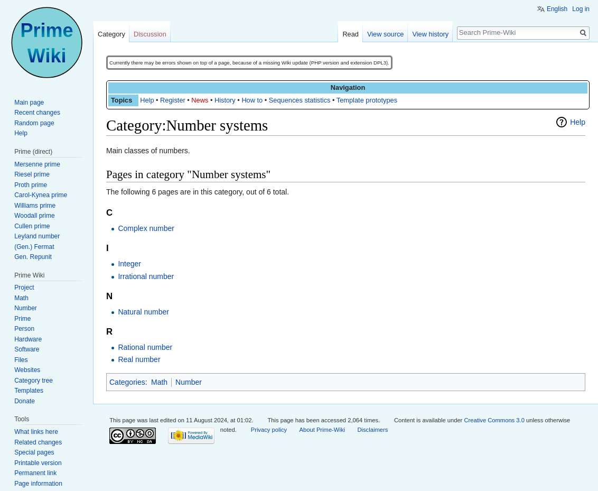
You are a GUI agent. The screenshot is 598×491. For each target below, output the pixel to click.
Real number (139, 359)
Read (350, 34)
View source (385, 34)
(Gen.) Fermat (34, 247)
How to (252, 100)
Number (188, 382)
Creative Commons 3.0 (494, 420)
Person (24, 328)
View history (430, 34)
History (225, 100)
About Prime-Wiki (322, 430)
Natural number (143, 312)
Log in (581, 9)
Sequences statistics (300, 100)
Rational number (145, 347)
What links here (36, 432)
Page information (38, 483)
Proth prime (30, 185)
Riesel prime (32, 174)
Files (20, 360)
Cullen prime (32, 226)
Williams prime (34, 205)
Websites (27, 370)
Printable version (37, 463)
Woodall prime (34, 215)
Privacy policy (269, 430)
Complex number (146, 228)
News (199, 100)
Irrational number (146, 276)
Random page (34, 123)
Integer (129, 264)
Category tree (33, 380)
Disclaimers (372, 430)
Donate (24, 401)
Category (111, 34)
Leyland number (37, 236)
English (557, 9)
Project (24, 287)
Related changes (38, 442)
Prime (22, 318)
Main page (29, 102)
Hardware (28, 339)
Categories (127, 382)
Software (26, 349)
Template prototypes (367, 100)
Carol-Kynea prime (40, 195)
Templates (28, 390)
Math (159, 382)
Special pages (34, 452)
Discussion (150, 34)
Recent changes (37, 112)
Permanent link (35, 473)
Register (172, 100)
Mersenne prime (37, 164)
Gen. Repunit (33, 257)
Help (147, 100)
